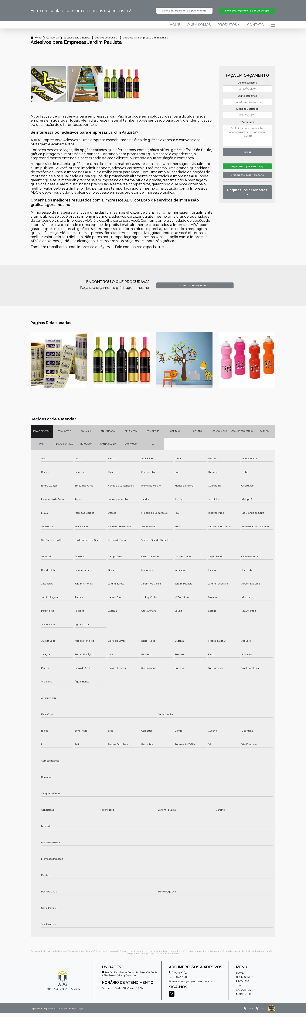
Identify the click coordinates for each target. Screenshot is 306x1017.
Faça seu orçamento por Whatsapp (247, 12)
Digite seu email (247, 99)
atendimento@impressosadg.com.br (190, 985)
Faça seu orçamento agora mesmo (184, 12)
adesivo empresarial (106, 41)
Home (175, 29)
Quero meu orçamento (195, 289)
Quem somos (199, 29)
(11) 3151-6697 (178, 976)
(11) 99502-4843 (179, 980)
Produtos (227, 29)
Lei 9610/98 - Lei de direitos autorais (161, 957)
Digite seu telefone (247, 112)
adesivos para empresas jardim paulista (146, 41)
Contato (255, 29)
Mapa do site (244, 997)
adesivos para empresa (77, 41)
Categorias (53, 41)
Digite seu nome (247, 86)
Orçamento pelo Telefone (247, 181)
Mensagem (247, 125)
